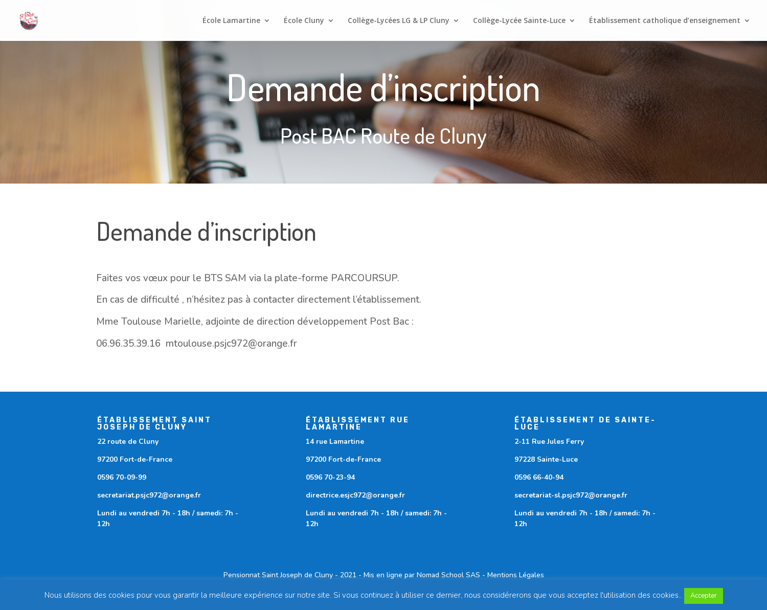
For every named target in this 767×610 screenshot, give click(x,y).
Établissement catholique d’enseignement (664, 21)
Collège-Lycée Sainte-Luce (519, 21)
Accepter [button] (703, 595)
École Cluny (304, 21)
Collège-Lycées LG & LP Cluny (398, 21)
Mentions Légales (515, 575)
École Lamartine (231, 21)
